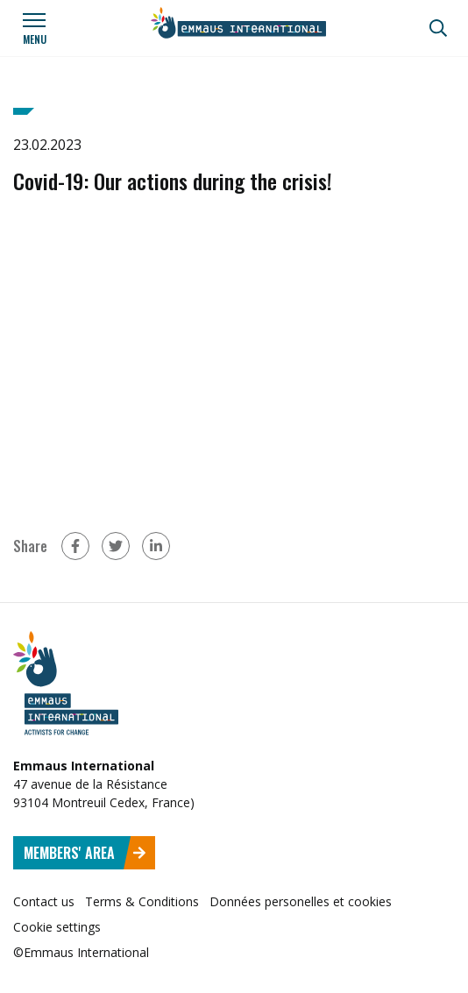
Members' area (85, 852)
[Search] (438, 28)
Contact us (43, 901)
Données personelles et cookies (300, 901)
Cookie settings (57, 927)
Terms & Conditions (142, 901)
